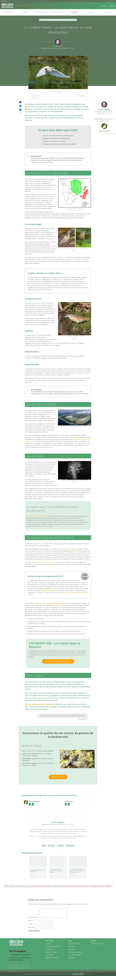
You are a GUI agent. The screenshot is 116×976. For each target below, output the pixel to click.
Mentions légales (89, 974)
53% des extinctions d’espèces (36, 516)
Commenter (83, 719)
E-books (112, 6)
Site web (31, 929)
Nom (30, 922)
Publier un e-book (97, 945)
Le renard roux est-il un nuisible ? (37, 870)
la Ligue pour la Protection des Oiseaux (47, 603)
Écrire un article (74, 945)
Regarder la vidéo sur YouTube (58, 661)
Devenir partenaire (108, 133)
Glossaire (72, 951)
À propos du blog (74, 957)
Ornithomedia (104, 131)
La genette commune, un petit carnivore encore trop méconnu (77, 870)
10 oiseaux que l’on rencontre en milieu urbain (56, 870)
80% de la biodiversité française (38, 704)
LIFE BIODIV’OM (58, 605)
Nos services (50, 951)
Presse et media (51, 954)
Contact (4, 1)
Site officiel (49, 943)
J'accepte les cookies (78, 974)
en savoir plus (58, 777)
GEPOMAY (74, 551)
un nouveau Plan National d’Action (43, 562)
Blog (69, 943)
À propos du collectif (53, 948)
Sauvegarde (60, 845)
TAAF (39, 544)
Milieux (44, 845)
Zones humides (70, 845)
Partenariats (50, 957)
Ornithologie (51, 845)
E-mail (31, 926)
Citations (72, 948)
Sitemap (71, 959)
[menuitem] (103, 6)
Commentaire (33, 919)
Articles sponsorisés (75, 954)
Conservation (35, 96)
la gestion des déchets (49, 590)
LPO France (72, 48)
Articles (103, 6)
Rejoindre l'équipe (52, 959)
